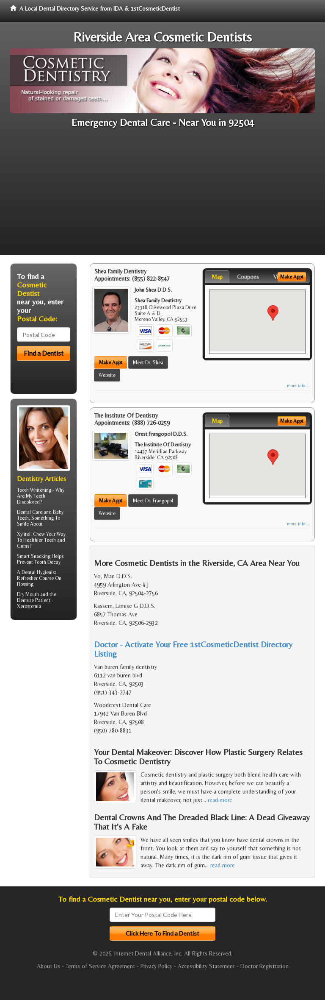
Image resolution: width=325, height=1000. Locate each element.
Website (107, 375)
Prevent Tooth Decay (39, 562)
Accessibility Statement (206, 966)
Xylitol (23, 534)
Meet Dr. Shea (148, 362)
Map (217, 276)
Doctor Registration (264, 966)
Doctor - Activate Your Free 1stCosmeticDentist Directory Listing (193, 648)
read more (220, 800)
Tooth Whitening (34, 490)
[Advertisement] (162, 195)
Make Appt (110, 362)
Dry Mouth (28, 594)
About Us (48, 966)
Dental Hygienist (39, 572)
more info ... (298, 385)
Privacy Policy (156, 966)
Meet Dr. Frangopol (153, 501)
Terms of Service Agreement (100, 966)
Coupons (248, 276)
